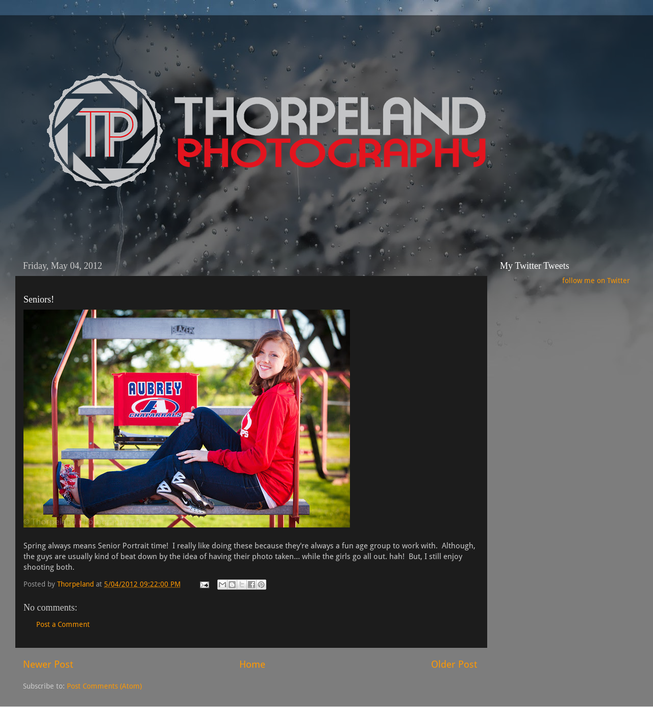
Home (252, 664)
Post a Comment (63, 624)
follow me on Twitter (596, 280)
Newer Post (48, 664)
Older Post (454, 664)
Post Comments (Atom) (104, 686)
